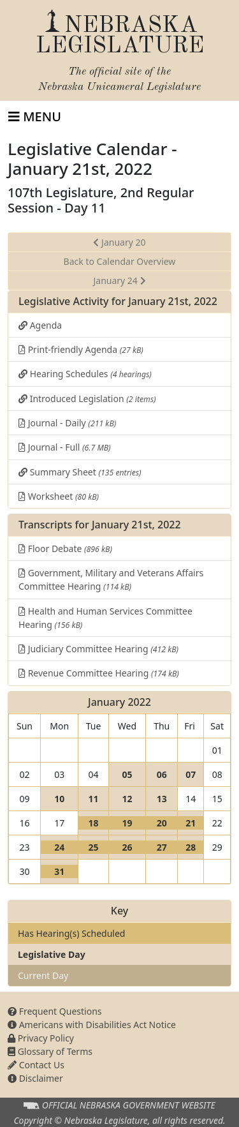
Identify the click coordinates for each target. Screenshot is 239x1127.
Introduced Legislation (87, 398)
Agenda (40, 325)
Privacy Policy (41, 1038)
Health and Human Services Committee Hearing (105, 618)
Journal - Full (64, 447)
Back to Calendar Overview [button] (120, 261)
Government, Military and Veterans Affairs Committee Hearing (110, 579)
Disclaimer (35, 1078)
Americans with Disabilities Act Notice (92, 1025)
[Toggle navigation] (34, 117)
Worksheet (58, 496)
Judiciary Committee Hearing (98, 649)
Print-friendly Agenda (80, 349)
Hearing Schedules (85, 374)
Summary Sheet (79, 472)
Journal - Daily (67, 423)
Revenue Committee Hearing (98, 673)
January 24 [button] (119, 280)
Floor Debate (65, 548)
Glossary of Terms (50, 1051)
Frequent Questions (55, 1011)
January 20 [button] (119, 242)
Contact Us (36, 1065)
